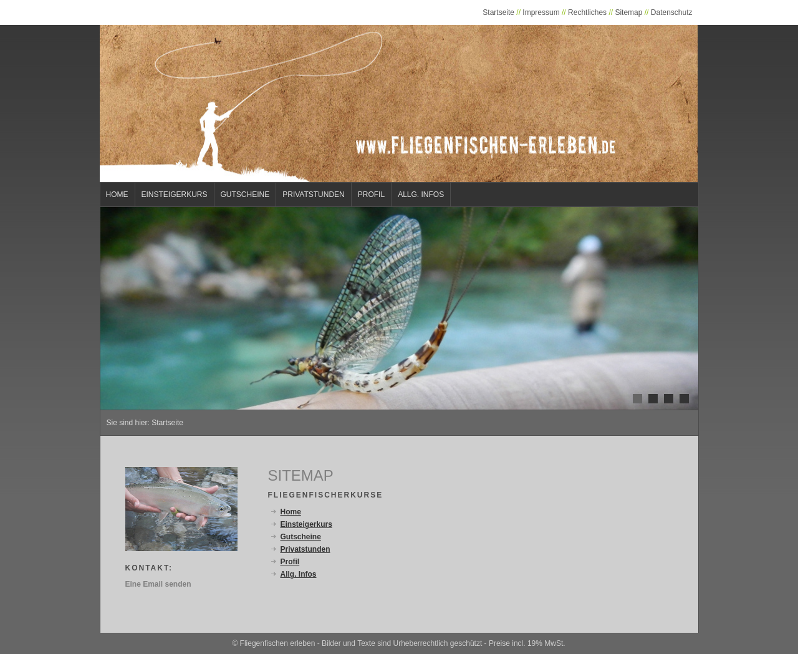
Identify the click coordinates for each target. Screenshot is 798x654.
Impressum (540, 12)
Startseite (498, 12)
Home (117, 194)
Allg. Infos (421, 194)
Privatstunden (313, 194)
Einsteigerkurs (175, 194)
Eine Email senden (158, 584)
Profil (371, 194)
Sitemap (628, 12)
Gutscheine (245, 194)
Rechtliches (587, 12)
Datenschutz (672, 12)
